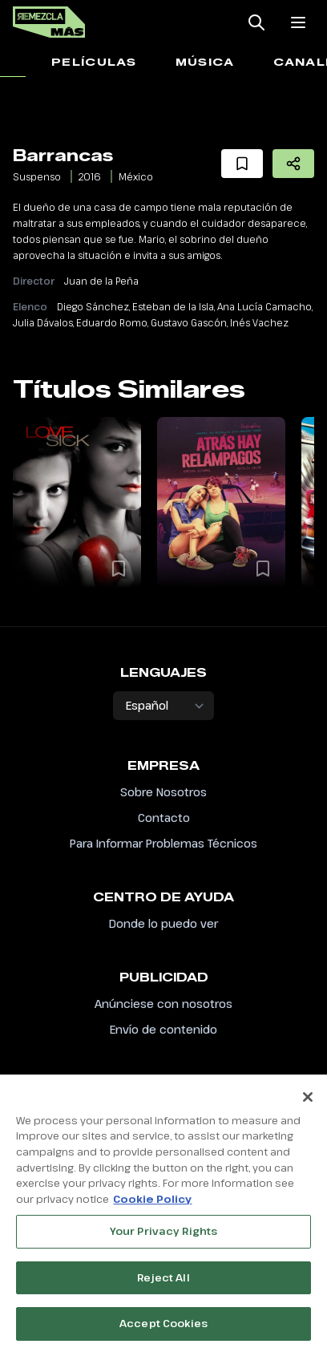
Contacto (164, 817)
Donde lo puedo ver (163, 923)
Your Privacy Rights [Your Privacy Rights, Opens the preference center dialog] (163, 1238)
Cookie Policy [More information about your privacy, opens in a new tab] (152, 1205)
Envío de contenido (163, 1029)
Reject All (163, 1284)
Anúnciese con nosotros (163, 1003)
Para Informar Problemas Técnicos (163, 843)
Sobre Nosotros (163, 791)
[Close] (307, 1103)
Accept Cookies (163, 1330)
